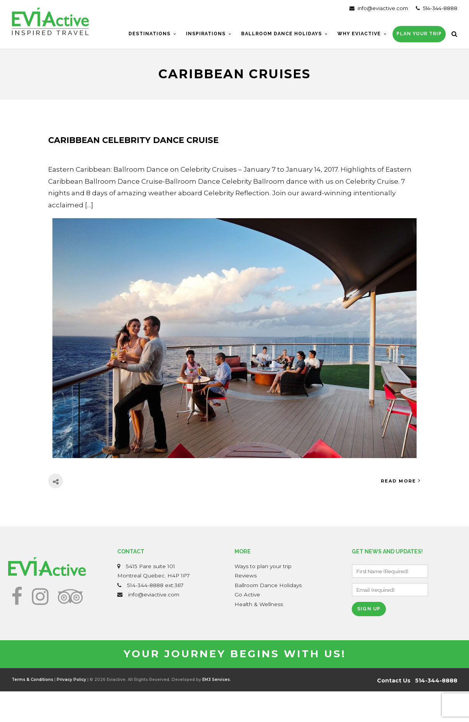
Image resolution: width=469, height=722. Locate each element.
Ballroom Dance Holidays (268, 585)
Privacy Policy (71, 679)
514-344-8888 (436, 8)
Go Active (247, 594)
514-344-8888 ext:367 (155, 585)
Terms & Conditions (32, 679)
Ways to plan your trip (263, 566)
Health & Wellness (258, 604)
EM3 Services (216, 679)
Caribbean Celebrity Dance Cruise (133, 140)
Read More (401, 481)
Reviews (245, 575)
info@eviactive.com (378, 8)
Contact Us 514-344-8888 (417, 680)
